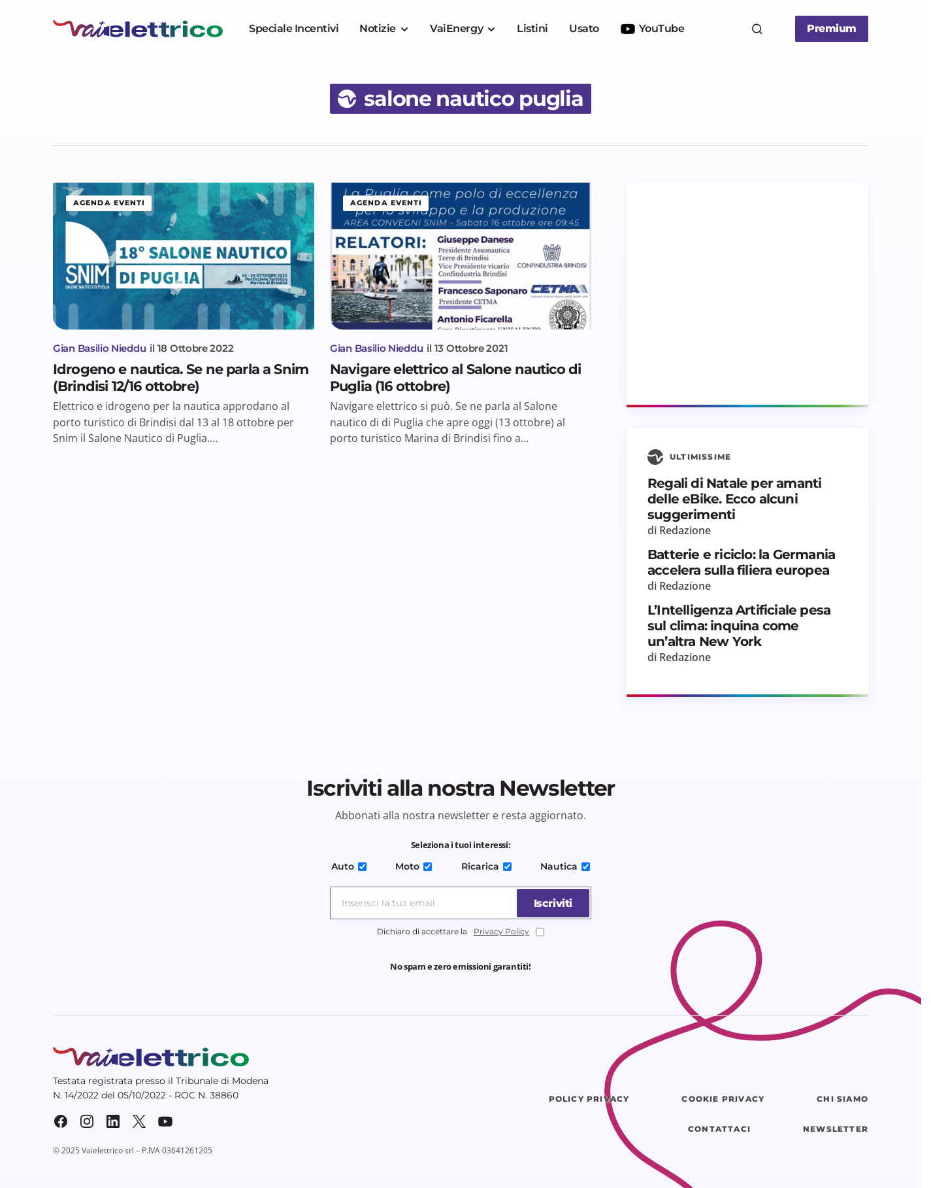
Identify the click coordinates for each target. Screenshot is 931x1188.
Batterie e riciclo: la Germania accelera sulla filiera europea (741, 562)
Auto (350, 866)
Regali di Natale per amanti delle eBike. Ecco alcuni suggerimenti (734, 498)
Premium (832, 28)
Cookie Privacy (722, 1099)
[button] (757, 29)
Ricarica (486, 866)
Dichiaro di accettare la (460, 932)
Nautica (563, 866)
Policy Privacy (589, 1099)
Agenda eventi (109, 202)
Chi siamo (842, 1099)
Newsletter (835, 1129)
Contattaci (719, 1129)
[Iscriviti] (551, 903)
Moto (414, 866)
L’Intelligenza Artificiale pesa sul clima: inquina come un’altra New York (738, 625)
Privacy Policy (501, 931)
